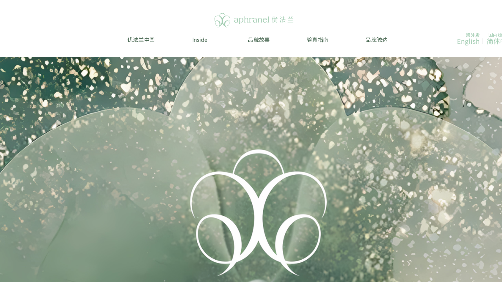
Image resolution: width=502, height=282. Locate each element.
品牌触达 (376, 40)
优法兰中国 (141, 40)
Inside (200, 40)
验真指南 (318, 40)
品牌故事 (259, 40)
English (468, 41)
